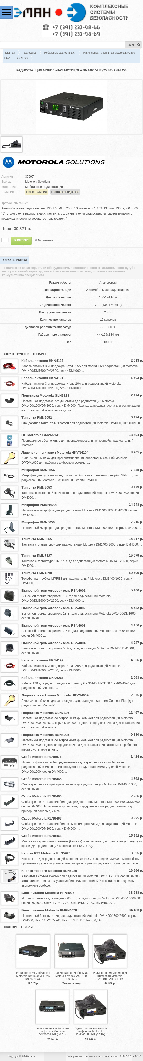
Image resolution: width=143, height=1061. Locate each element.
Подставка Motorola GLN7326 (45, 713)
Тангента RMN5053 (36, 487)
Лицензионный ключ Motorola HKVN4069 (55, 695)
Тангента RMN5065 (36, 539)
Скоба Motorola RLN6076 (41, 757)
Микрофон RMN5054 (38, 470)
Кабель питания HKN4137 (42, 361)
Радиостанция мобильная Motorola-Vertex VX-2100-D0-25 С (71, 975)
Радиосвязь (29, 52)
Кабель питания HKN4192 (42, 660)
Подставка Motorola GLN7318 (45, 395)
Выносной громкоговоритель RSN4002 (53, 608)
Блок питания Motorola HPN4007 (47, 893)
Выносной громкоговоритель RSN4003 (53, 625)
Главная (10, 52)
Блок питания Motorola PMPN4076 (49, 910)
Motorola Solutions (37, 181)
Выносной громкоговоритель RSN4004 (53, 643)
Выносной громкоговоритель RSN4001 (53, 590)
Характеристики (15, 260)
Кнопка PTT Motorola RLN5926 (45, 853)
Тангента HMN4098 (36, 573)
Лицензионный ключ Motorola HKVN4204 (55, 452)
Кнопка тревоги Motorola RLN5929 (49, 871)
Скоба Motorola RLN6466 (41, 796)
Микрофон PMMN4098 (39, 505)
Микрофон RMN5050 (38, 522)
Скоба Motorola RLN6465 (41, 779)
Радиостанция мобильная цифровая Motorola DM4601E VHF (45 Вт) (110, 975)
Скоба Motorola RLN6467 (41, 818)
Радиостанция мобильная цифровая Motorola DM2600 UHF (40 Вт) (52, 1031)
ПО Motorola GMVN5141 (40, 435)
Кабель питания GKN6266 (42, 678)
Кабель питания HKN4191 (42, 378)
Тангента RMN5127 (36, 556)
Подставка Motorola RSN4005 (45, 735)
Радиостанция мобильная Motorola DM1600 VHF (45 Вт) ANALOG (33, 975)
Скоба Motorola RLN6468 (41, 836)
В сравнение (45, 240)
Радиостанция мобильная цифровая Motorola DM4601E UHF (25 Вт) (90, 1031)
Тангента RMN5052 (36, 418)
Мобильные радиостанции (59, 52)
